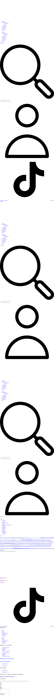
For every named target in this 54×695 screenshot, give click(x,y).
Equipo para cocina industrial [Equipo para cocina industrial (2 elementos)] (23, 541)
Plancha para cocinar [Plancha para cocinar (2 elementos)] (32, 546)
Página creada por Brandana (7, 676)
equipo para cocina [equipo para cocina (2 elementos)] (14, 541)
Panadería (4, 527)
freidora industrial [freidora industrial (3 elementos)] (40, 543)
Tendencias (4, 532)
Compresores (6, 23)
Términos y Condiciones (6, 656)
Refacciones (4, 25)
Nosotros (3, 632)
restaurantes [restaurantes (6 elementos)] (25, 548)
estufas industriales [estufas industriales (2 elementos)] (26, 543)
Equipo (3, 523)
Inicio (3, 630)
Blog (3, 30)
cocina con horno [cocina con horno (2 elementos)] (3, 540)
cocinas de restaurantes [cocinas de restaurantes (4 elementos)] (38, 540)
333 (3, 578)
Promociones (4, 37)
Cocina (3, 21)
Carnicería (4, 520)
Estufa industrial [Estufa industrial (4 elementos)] (8, 543)
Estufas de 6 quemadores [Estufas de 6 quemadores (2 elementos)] (17, 543)
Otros (5, 24)
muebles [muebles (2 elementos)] (5, 546)
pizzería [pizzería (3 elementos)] (15, 546)
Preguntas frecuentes (5, 647)
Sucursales (4, 634)
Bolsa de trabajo (4, 633)
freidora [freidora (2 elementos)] (34, 543)
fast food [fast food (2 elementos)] (31, 543)
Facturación (4, 648)
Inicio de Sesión (4, 663)
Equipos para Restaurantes (6, 524)
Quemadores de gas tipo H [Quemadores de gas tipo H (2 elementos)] (41, 546)
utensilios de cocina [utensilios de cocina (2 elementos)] (37, 548)
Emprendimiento (4, 522)
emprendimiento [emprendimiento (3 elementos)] (47, 540)
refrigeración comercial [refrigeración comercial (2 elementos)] (8, 548)
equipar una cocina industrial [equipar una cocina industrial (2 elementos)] (5, 541)
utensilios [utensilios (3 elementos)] (32, 548)
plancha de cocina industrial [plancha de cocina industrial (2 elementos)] (22, 546)
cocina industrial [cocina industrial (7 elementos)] (26, 540)
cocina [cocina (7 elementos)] (42, 538)
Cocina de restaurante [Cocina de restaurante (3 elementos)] (12, 540)
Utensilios (3, 533)
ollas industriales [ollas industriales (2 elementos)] (10, 546)
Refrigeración (4, 22)
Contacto (3, 635)
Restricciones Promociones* (7, 658)
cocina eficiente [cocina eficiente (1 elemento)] (19, 540)
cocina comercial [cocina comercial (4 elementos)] (49, 538)
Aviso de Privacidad (5, 661)
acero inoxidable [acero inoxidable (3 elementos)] (11, 537)
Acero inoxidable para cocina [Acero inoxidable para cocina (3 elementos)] (21, 537)
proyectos (3, 529)
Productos (3, 528)
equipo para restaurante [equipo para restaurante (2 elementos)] (33, 541)
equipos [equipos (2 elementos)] (39, 541)
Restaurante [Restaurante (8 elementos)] (17, 548)
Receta (3, 530)
